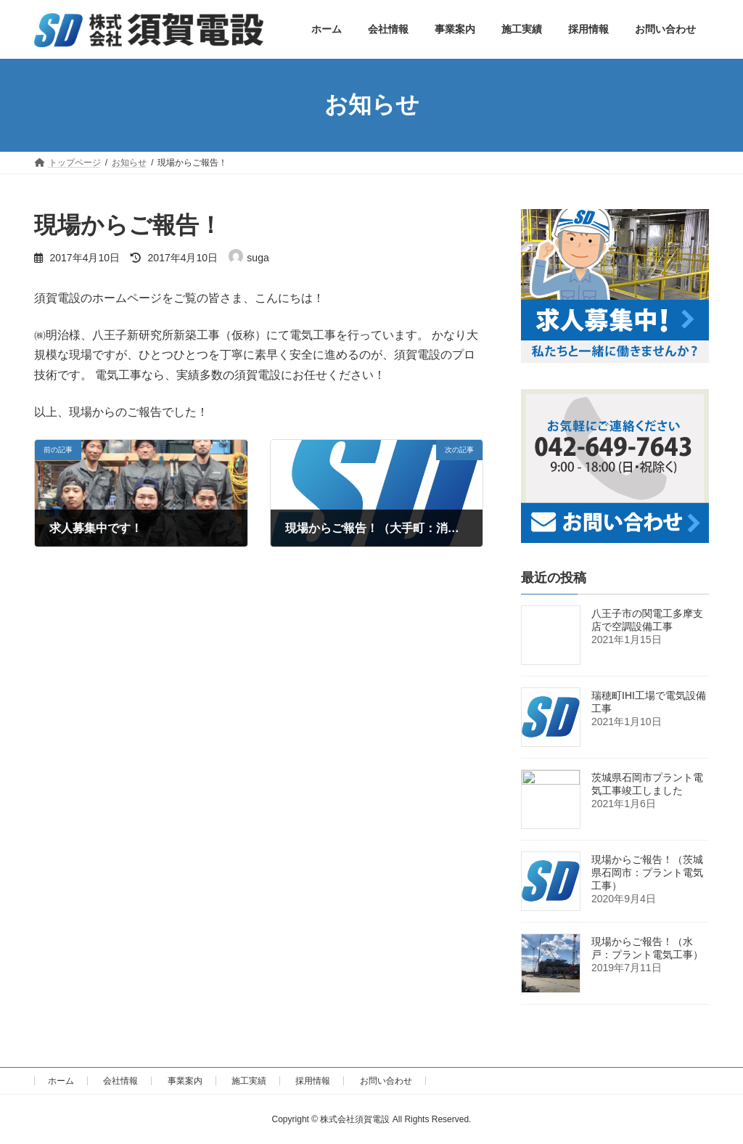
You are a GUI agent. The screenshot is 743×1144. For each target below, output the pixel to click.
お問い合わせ (386, 1081)
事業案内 (185, 1081)
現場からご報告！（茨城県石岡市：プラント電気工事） (647, 872)
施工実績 (248, 1081)
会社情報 (120, 1081)
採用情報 (312, 1081)
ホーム (61, 1081)
